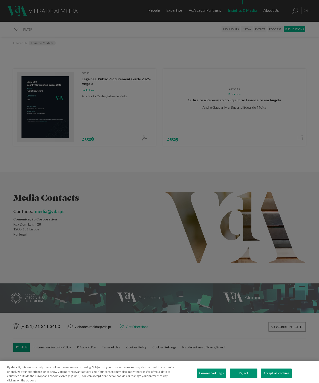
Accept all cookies (276, 377)
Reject (243, 377)
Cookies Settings (211, 377)
